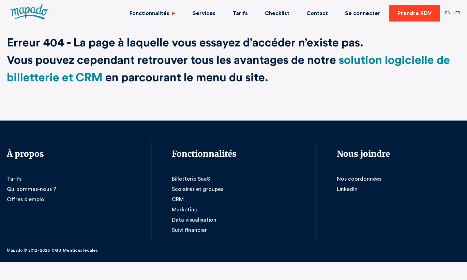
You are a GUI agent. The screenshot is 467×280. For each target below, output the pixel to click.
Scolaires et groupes (197, 189)
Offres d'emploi (25, 199)
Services (207, 13)
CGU (55, 250)
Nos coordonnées (358, 179)
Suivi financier (189, 230)
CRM (178, 199)
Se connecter (363, 13)
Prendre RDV (414, 13)
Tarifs (243, 13)
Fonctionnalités (153, 13)
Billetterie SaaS (190, 179)
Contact (318, 13)
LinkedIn (347, 189)
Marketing (184, 209)
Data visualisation (193, 220)
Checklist (279, 13)
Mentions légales (77, 250)
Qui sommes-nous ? (31, 189)
